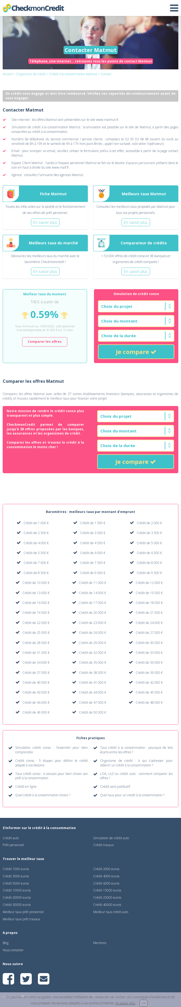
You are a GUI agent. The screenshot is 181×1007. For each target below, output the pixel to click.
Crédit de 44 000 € (92, 692)
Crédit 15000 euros (107, 890)
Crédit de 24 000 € (149, 622)
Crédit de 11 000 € (92, 582)
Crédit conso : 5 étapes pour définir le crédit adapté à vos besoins (51, 763)
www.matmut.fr (107, 119)
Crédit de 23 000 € (92, 622)
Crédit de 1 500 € (92, 523)
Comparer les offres (45, 342)
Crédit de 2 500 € (36, 533)
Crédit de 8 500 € (36, 573)
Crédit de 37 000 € (36, 672)
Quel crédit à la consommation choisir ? (42, 795)
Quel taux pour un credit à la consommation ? (132, 795)
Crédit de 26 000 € (92, 632)
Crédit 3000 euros (16, 876)
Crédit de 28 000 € (36, 642)
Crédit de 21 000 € (149, 612)
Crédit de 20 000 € (92, 612)
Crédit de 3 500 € (149, 533)
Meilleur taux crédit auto (110, 912)
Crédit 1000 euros (16, 869)
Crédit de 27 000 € (149, 632)
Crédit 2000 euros (106, 869)
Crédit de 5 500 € (36, 553)
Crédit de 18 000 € (149, 602)
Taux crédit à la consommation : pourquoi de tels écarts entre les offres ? (136, 750)
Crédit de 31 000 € (36, 652)
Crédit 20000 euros (17, 897)
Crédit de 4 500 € (92, 543)
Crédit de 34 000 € (36, 662)
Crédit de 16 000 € (36, 602)
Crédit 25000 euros (107, 897)
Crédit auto (11, 838)
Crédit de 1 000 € (36, 523)
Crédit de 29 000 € (92, 642)
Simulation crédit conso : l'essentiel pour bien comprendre (51, 750)
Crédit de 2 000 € (149, 523)
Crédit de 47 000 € (92, 702)
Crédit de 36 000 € (149, 662)
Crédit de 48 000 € (149, 702)
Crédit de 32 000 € (92, 652)
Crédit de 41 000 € (92, 682)
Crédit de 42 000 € (149, 682)
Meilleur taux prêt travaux (21, 919)
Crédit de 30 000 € (149, 642)
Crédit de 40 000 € (36, 682)
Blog (6, 943)
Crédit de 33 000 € (149, 652)
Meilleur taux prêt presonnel (23, 912)
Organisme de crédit (31, 74)
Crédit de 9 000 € (92, 573)
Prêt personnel (13, 845)
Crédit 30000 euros (17, 904)
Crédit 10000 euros (17, 890)
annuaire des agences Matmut (61, 175)
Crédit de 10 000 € (36, 582)
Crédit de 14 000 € (92, 593)
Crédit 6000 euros (106, 883)
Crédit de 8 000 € (149, 562)
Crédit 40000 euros (107, 904)
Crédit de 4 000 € (36, 543)
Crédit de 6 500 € (149, 553)
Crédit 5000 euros (16, 883)
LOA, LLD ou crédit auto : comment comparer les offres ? (136, 776)
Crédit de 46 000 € (36, 702)
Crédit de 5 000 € (149, 543)
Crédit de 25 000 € (36, 632)
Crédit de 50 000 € (92, 712)
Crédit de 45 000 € (149, 692)
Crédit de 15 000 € (149, 593)
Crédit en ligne (26, 787)
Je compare (136, 352)
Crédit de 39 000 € (149, 672)
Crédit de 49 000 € (36, 712)
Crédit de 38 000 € (92, 672)
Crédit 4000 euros (106, 876)
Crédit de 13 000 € (36, 593)
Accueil (8, 74)
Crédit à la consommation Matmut (73, 74)
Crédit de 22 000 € (36, 622)
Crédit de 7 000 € (36, 562)
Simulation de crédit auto (111, 838)
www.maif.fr (60, 167)
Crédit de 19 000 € (36, 612)
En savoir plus (125, 1003)
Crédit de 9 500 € (149, 573)
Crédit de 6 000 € (92, 553)
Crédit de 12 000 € (149, 582)
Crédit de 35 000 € (92, 662)
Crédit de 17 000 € (92, 602)
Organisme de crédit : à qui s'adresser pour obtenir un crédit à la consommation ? (136, 763)
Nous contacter (13, 950)
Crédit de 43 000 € (36, 692)
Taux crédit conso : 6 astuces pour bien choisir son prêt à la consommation (51, 776)
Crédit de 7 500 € (92, 562)
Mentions (99, 943)
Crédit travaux (103, 845)
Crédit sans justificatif (115, 787)
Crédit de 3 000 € (92, 533)
